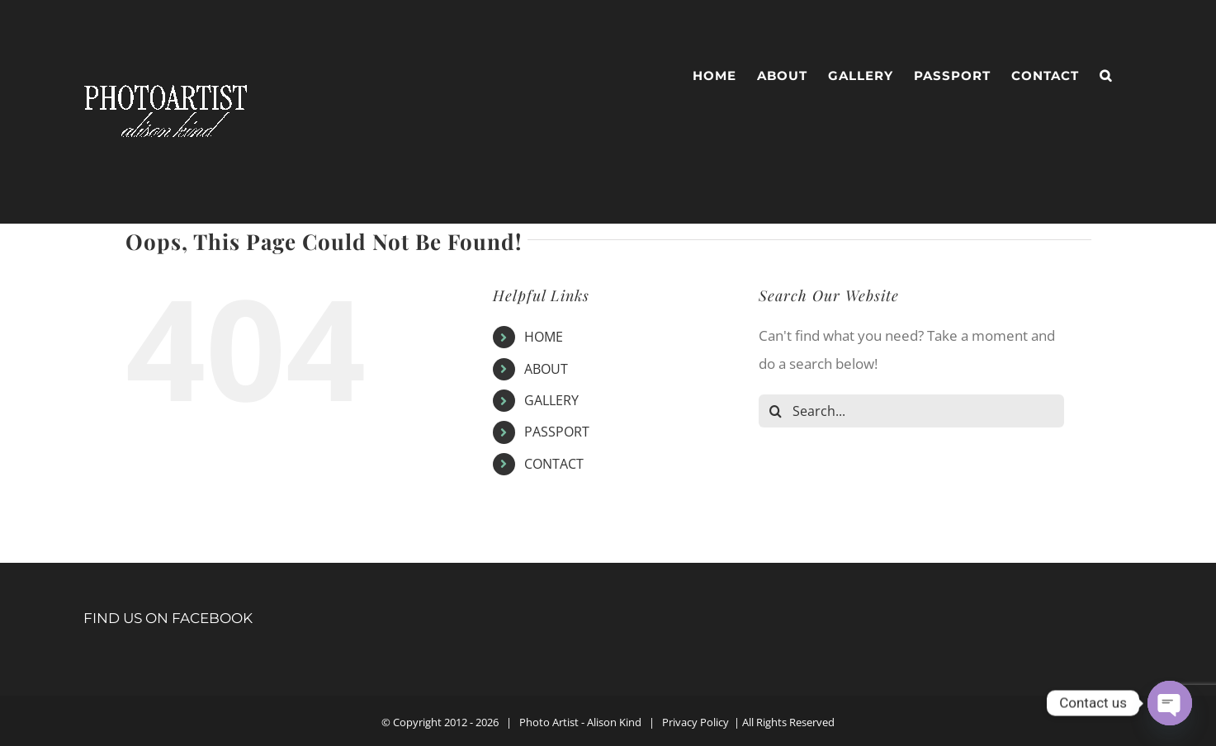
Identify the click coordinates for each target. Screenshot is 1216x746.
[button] (1106, 75)
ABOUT (546, 369)
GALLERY (551, 400)
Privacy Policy (695, 722)
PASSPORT (556, 432)
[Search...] (911, 410)
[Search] (775, 410)
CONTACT (554, 464)
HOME (543, 337)
